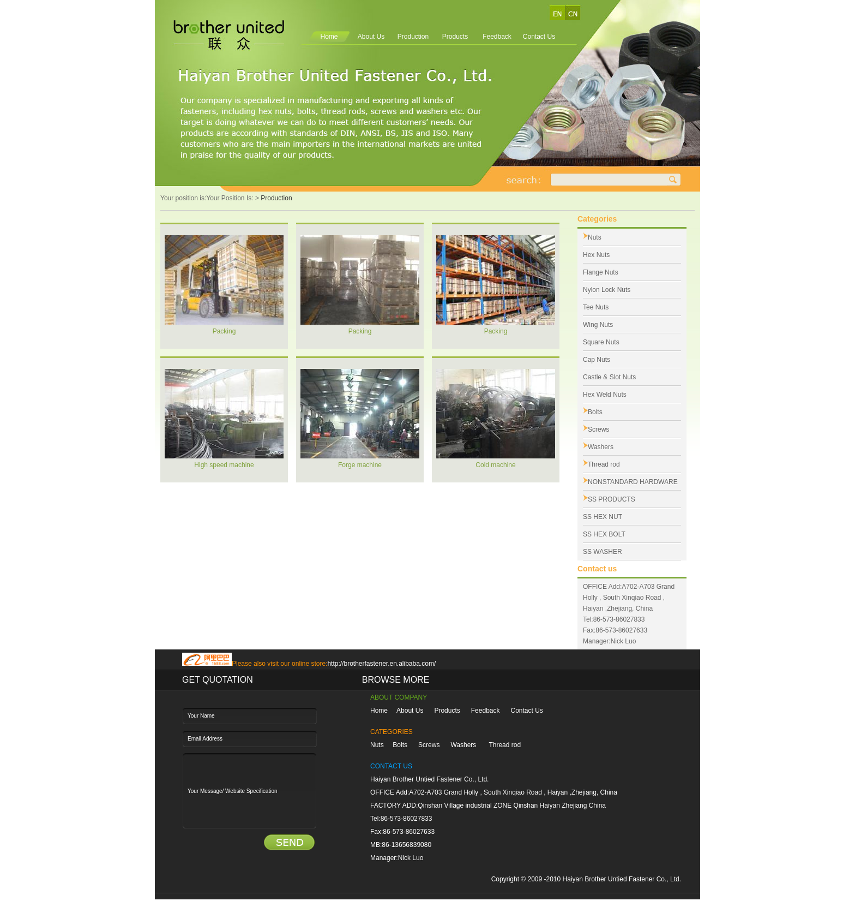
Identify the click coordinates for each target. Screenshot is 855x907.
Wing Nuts (598, 325)
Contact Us (539, 36)
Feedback (497, 36)
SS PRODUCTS (611, 499)
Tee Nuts (596, 307)
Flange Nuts (600, 272)
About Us (371, 36)
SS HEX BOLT (604, 534)
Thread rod (604, 464)
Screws (598, 429)
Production (413, 36)
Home (329, 36)
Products (455, 36)
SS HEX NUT (602, 517)
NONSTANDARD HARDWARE (633, 482)
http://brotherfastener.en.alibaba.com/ (381, 663)
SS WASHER (602, 552)
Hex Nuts (596, 255)
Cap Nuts (596, 359)
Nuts (594, 237)
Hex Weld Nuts (605, 394)
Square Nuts (601, 342)
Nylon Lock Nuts (606, 290)
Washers (600, 447)
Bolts (595, 412)
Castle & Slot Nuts (609, 377)
